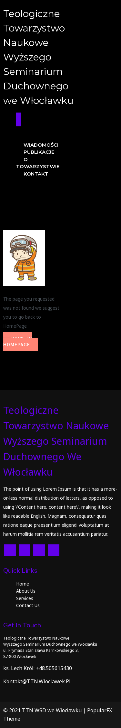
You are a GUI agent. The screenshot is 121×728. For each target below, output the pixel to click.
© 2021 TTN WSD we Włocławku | (45, 710)
